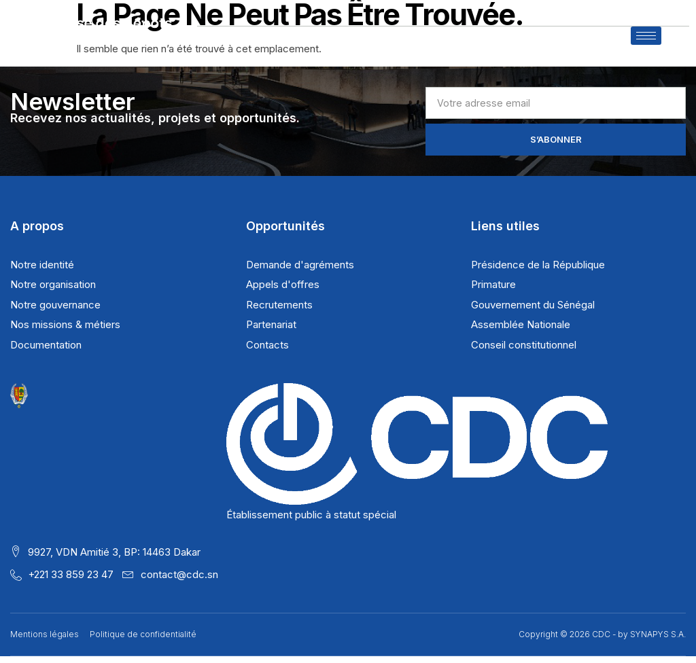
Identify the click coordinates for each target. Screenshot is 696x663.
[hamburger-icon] (646, 42)
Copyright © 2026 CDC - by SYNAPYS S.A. (602, 642)
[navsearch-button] (675, 49)
